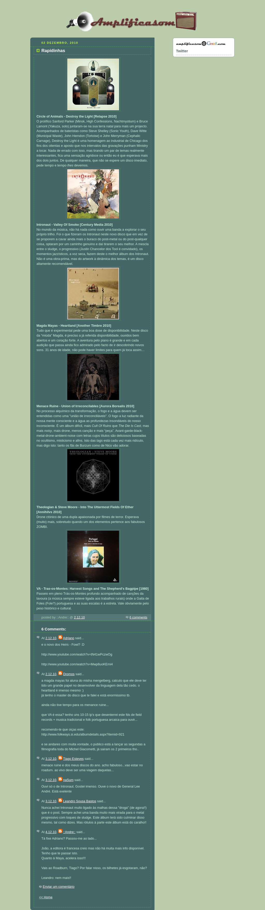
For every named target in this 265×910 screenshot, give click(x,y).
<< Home (46, 897)
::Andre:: (69, 832)
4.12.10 (50, 832)
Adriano (68, 638)
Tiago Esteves (73, 759)
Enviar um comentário (59, 887)
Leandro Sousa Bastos (79, 801)
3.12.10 (50, 759)
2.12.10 (79, 617)
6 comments (138, 617)
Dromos (69, 674)
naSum (68, 780)
